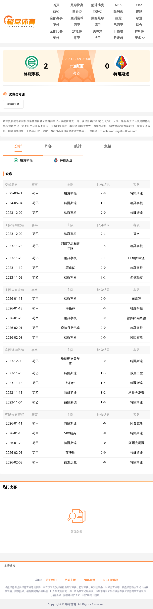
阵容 (48, 146)
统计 (77, 146)
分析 (18, 146)
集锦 (107, 146)
